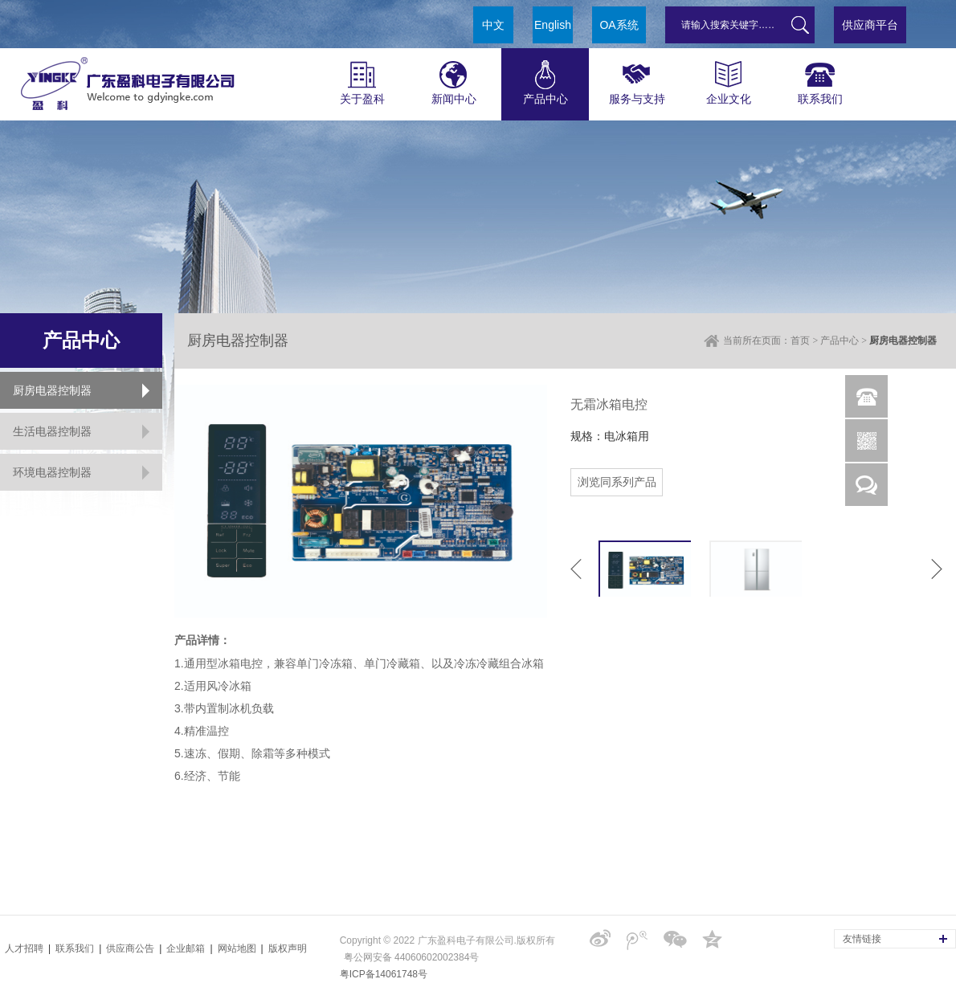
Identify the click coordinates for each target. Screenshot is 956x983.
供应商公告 (130, 948)
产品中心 (545, 76)
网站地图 (237, 948)
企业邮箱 (185, 948)
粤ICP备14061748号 (383, 974)
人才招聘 (24, 948)
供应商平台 (870, 24)
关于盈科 (362, 76)
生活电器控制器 (52, 431)
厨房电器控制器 (52, 390)
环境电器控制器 (52, 472)
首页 (800, 340)
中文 (493, 24)
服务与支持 (636, 76)
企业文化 (728, 76)
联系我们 (820, 76)
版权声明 (287, 948)
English (552, 24)
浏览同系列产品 (617, 481)
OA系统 (618, 24)
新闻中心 (453, 76)
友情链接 (862, 938)
